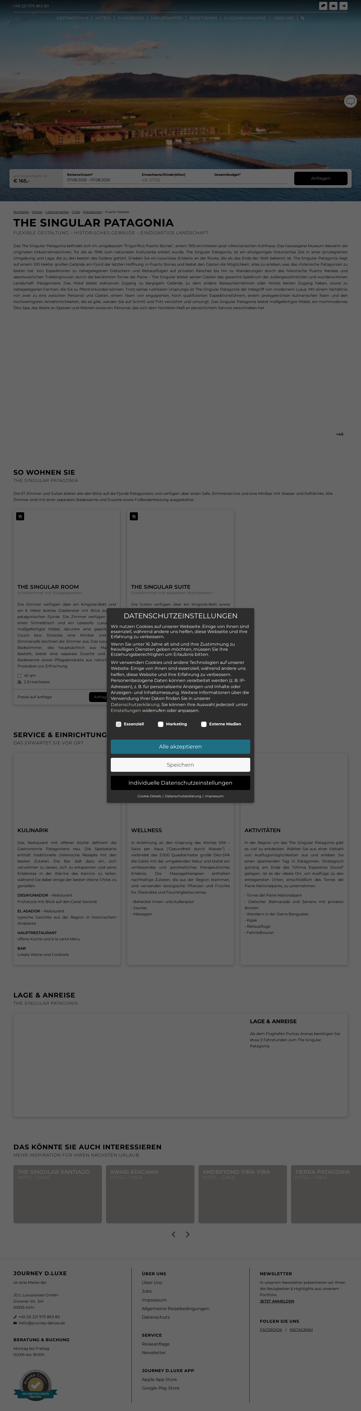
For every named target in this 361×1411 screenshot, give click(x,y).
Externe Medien (221, 715)
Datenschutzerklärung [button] (183, 787)
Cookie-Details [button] (150, 787)
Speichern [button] (180, 756)
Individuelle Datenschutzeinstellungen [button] (180, 774)
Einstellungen (126, 701)
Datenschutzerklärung (135, 695)
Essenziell (129, 715)
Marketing (172, 715)
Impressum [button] (214, 787)
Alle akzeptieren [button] (180, 737)
